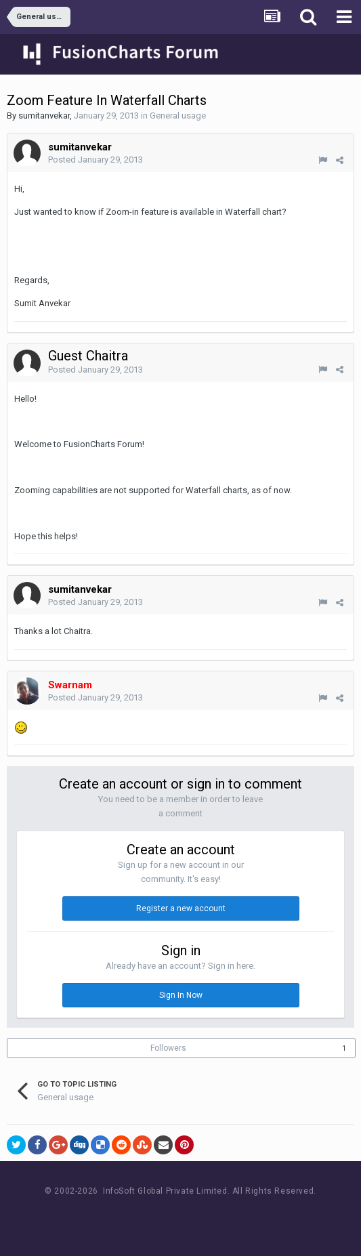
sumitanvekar (44, 115)
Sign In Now (181, 995)
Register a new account (181, 908)
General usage (178, 115)
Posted (95, 159)
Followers (168, 1048)
